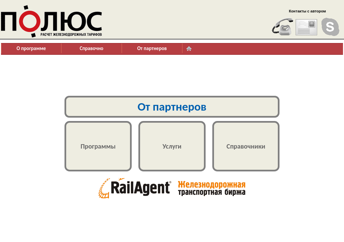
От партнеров (152, 48)
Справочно (91, 48)
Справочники (245, 146)
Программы (98, 146)
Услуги (172, 146)
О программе (31, 48)
